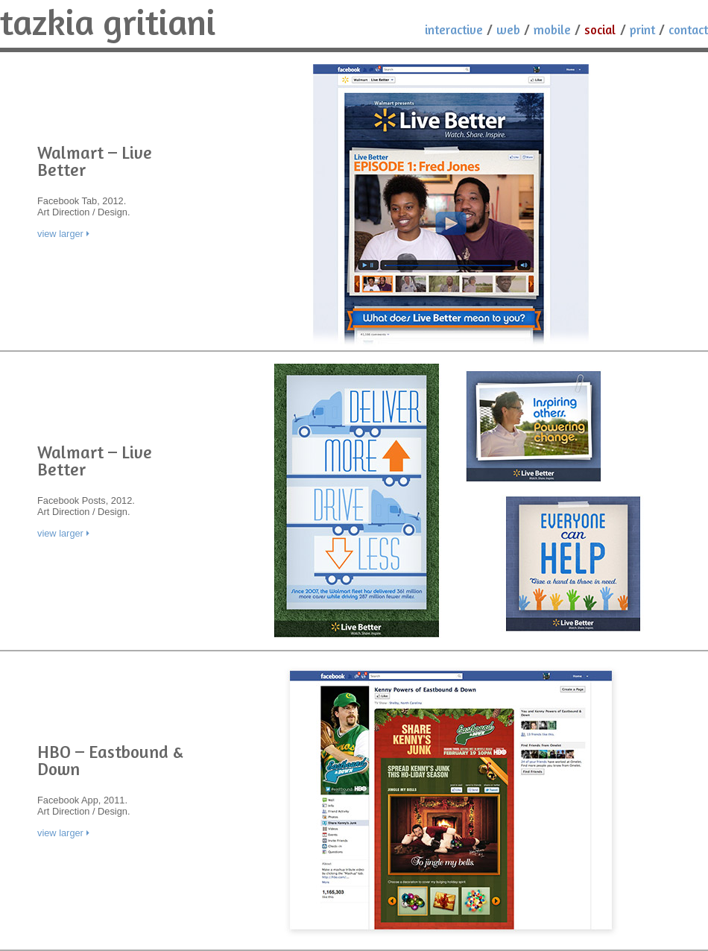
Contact (688, 29)
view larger (60, 233)
